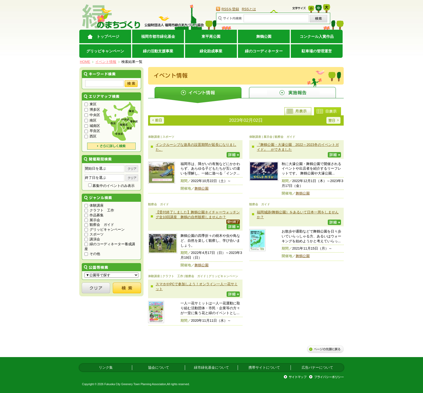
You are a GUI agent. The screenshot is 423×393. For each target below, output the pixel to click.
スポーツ (94, 234)
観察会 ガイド (99, 225)
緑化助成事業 (211, 51)
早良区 (92, 131)
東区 (90, 104)
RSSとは (249, 9)
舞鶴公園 (263, 36)
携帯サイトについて (264, 367)
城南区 (92, 126)
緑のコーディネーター (264, 51)
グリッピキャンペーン (105, 51)
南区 (90, 120)
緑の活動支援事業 (158, 51)
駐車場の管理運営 (317, 51)
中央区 (92, 115)
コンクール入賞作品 (317, 36)
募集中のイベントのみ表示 (111, 186)
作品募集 (94, 215)
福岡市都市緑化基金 (158, 36)
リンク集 (106, 367)
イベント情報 (105, 62)
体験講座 (94, 205)
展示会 (92, 220)
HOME (85, 62)
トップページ (108, 36)
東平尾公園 (211, 36)
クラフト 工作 (99, 210)
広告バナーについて (317, 367)
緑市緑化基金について (211, 367)
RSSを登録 (230, 9)
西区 (90, 136)
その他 (92, 254)
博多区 (92, 110)
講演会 (92, 239)
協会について (158, 367)
